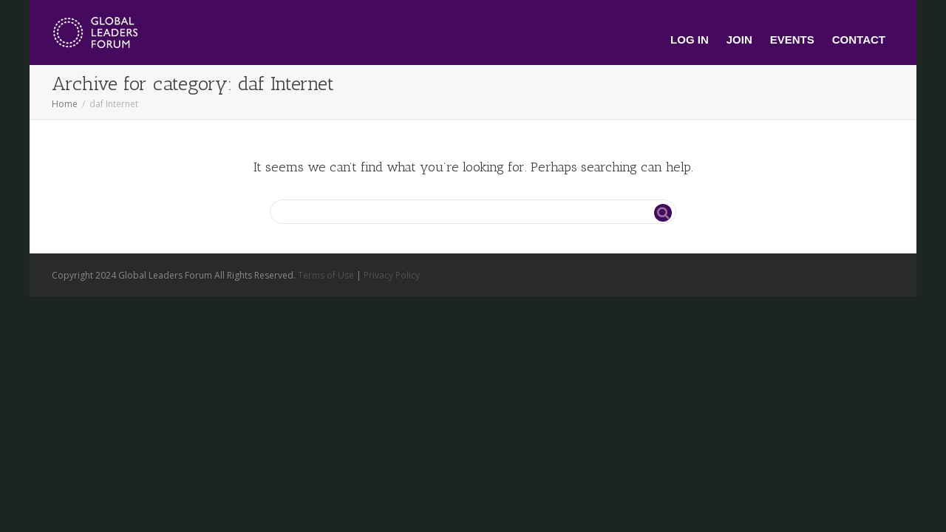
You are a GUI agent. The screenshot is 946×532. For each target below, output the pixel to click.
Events (792, 39)
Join (739, 39)
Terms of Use (326, 275)
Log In (689, 39)
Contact (858, 39)
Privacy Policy (392, 275)
